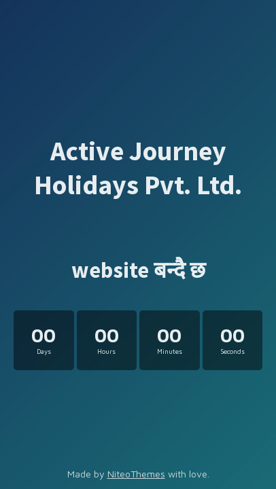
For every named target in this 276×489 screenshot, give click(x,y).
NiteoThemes (136, 473)
